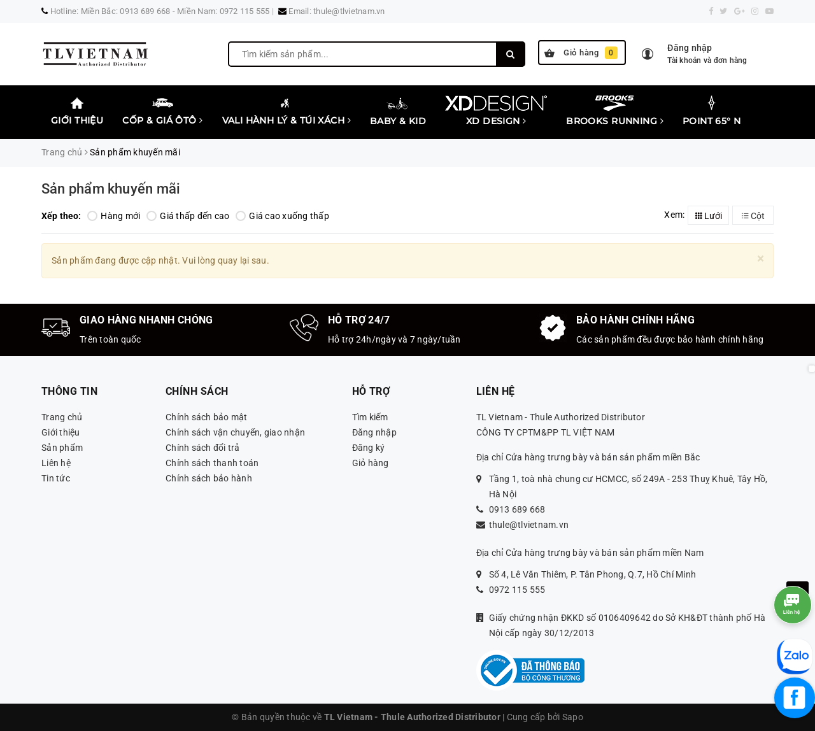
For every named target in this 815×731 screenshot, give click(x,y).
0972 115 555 (517, 590)
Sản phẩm (62, 448)
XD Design (496, 110)
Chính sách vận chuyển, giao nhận (235, 432)
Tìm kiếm (370, 417)
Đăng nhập (374, 432)
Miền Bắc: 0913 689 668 (126, 11)
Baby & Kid (398, 110)
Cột (753, 216)
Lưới (708, 216)
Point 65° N (712, 111)
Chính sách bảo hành (209, 478)
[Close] (760, 259)
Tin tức (55, 478)
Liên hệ (56, 463)
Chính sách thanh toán (212, 463)
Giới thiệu (77, 110)
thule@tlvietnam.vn (349, 11)
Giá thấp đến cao (187, 216)
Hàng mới (113, 216)
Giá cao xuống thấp (282, 216)
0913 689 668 (517, 509)
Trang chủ (61, 417)
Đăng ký (368, 448)
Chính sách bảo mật (207, 417)
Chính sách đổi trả (203, 448)
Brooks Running (614, 110)
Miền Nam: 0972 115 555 (223, 11)
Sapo (572, 717)
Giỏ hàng (581, 52)
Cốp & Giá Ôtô (162, 110)
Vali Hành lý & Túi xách (286, 110)
